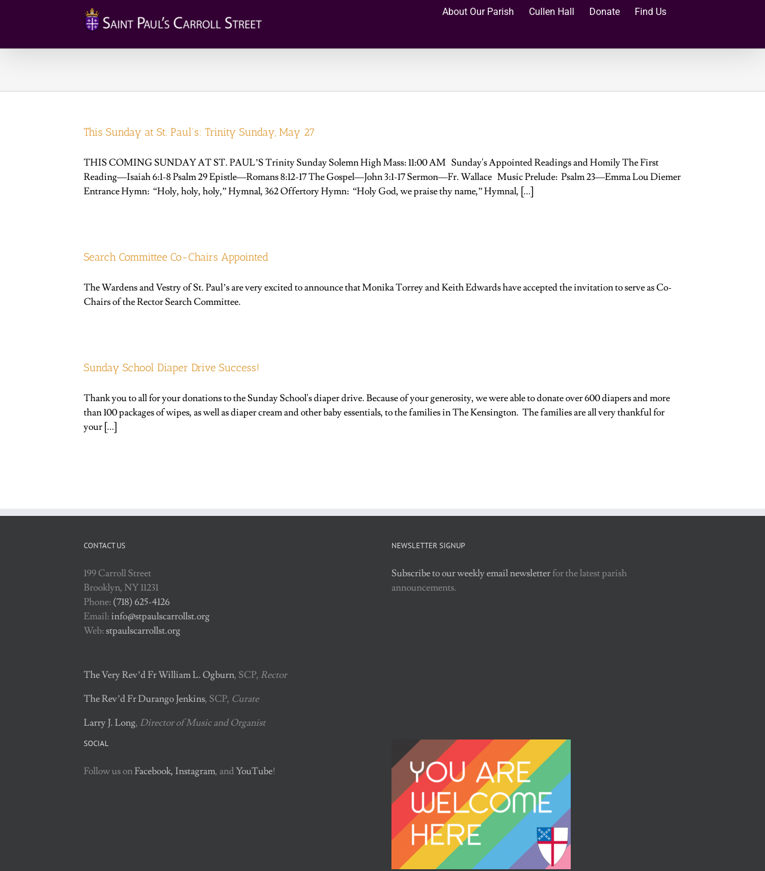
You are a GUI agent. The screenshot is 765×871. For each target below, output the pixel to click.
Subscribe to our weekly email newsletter (470, 573)
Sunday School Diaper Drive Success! (171, 367)
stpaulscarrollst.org (143, 631)
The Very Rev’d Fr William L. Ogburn (159, 675)
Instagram (195, 771)
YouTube (254, 771)
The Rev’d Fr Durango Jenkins (144, 699)
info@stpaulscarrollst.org (160, 616)
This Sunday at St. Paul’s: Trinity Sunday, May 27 (199, 132)
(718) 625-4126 (141, 602)
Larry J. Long (110, 723)
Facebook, (153, 771)
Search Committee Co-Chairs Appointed (176, 257)
